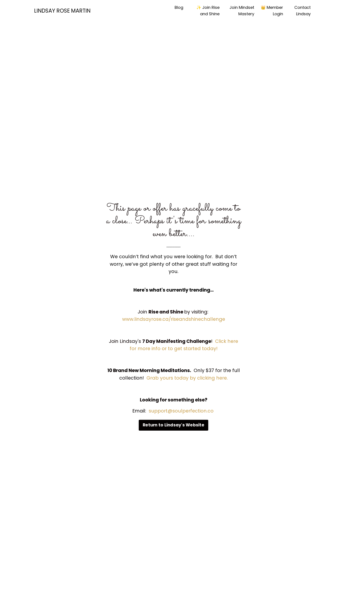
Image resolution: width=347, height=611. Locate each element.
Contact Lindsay (302, 11)
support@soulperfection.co (182, 411)
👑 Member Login (272, 11)
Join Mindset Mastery (241, 11)
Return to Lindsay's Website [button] (173, 425)
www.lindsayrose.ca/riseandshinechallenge (173, 319)
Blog (179, 7)
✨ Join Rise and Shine (208, 11)
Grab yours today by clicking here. (187, 378)
